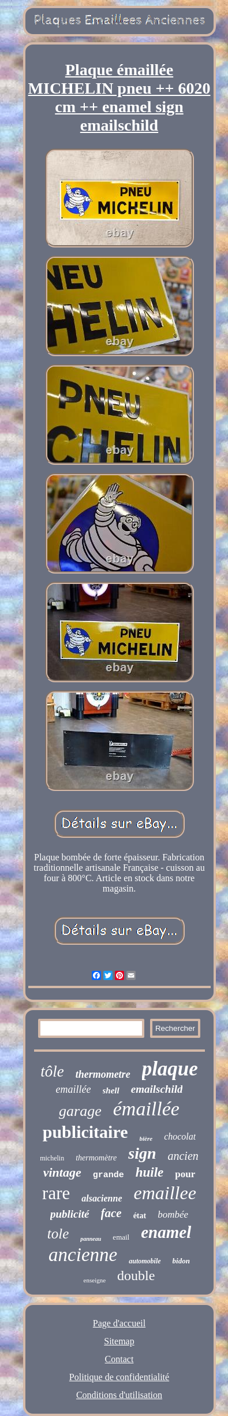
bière (146, 1138)
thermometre (103, 1074)
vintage (62, 1172)
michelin (52, 1158)
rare (56, 1193)
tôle (52, 1071)
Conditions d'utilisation (119, 1395)
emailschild (157, 1089)
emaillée (73, 1089)
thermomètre (96, 1157)
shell (111, 1090)
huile (150, 1172)
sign (142, 1153)
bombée (173, 1214)
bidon (181, 1260)
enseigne (95, 1280)
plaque (170, 1069)
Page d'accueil (119, 1323)
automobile (144, 1261)
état (140, 1215)
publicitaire (85, 1131)
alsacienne (101, 1198)
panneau (90, 1239)
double (136, 1275)
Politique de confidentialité (119, 1377)
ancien (182, 1155)
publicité (69, 1214)
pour (185, 1174)
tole (58, 1233)
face (111, 1213)
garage (80, 1111)
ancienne (82, 1254)
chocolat (180, 1136)
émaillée (146, 1108)
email (121, 1237)
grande (108, 1175)
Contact (119, 1359)
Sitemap (119, 1341)
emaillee (165, 1192)
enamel (166, 1232)
